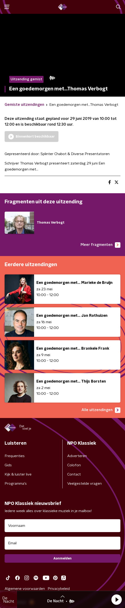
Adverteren (77, 456)
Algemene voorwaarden (25, 589)
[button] (116, 599)
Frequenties (15, 456)
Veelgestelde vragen (84, 483)
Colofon (74, 465)
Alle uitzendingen (100, 410)
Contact (74, 474)
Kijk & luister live (18, 474)
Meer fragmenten (100, 245)
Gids (8, 465)
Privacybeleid (59, 589)
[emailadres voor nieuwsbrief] (62, 543)
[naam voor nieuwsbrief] (62, 525)
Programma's (16, 483)
